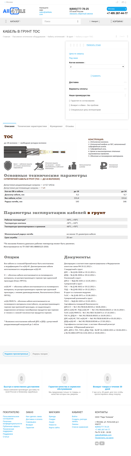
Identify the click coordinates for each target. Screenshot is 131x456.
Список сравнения (80, 427)
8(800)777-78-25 (79, 9)
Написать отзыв (94, 45)
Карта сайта (54, 427)
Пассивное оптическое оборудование (28, 37)
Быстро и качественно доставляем (21, 387)
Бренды (52, 416)
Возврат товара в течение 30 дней (107, 388)
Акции (51, 422)
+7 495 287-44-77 (102, 429)
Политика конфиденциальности (12, 422)
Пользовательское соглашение (11, 417)
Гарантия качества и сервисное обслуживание (64, 388)
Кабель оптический (56, 37)
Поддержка (8, 434)
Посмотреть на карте (104, 438)
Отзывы (70, 126)
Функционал (56, 126)
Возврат (29, 425)
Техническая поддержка (8, 430)
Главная (6, 37)
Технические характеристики (32, 126)
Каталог (15, 21)
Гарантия (30, 427)
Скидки (52, 419)
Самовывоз (31, 422)
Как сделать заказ (34, 416)
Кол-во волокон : (77, 63)
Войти (74, 416)
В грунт (70, 37)
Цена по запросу (76, 54)
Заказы (75, 424)
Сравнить (96, 76)
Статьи (6, 437)
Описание (10, 126)
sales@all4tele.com (45, 13)
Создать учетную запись (79, 420)
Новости (52, 425)
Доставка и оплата (34, 419)
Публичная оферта (11, 426)
